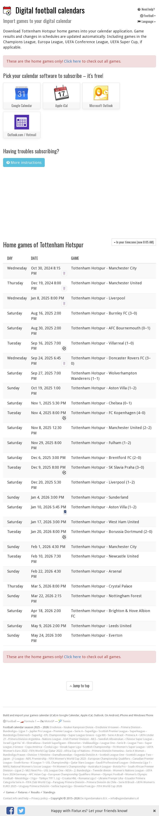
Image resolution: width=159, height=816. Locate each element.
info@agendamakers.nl (125, 798)
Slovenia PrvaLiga (84, 786)
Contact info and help (16, 798)
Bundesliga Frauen (14, 754)
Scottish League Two (138, 754)
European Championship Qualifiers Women (74, 774)
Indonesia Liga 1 (140, 762)
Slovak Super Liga (70, 746)
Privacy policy (39, 798)
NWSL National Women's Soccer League (27, 766)
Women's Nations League (128, 770)
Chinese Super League (138, 739)
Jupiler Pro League (40, 731)
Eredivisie (55, 727)
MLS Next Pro (34, 770)
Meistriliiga (21, 778)
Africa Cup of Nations (77, 750)
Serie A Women (135, 750)
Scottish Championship (97, 746)
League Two (135, 743)
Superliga (90, 731)
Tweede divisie (102, 770)
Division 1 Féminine (39, 754)
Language (146, 21)
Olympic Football (113, 774)
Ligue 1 (23, 731)
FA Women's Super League (129, 746)
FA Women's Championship (69, 766)
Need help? (146, 9)
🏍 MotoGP (47, 721)
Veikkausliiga (90, 743)
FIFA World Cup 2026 (109, 786)
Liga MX (101, 735)
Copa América (33, 746)
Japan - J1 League (13, 758)
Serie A (79, 731)
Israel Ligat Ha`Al (13, 743)
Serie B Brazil (126, 782)
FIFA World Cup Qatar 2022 (45, 750)
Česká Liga (51, 746)
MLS (93, 739)
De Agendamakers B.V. (94, 798)
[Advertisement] (79, 201)
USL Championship (57, 762)
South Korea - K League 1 (29, 762)
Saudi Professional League (112, 762)
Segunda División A (85, 754)
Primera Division (130, 727)
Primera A (131, 735)
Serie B (121, 743)
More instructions (23, 162)
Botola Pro (119, 766)
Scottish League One (112, 754)
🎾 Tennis (64, 721)
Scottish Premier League (113, 731)
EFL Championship (55, 735)
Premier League (63, 731)
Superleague (137, 731)
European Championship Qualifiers (109, 758)
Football (148, 15)
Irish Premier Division (76, 739)
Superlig (37, 735)
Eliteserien (74, 743)
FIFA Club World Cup (38, 782)
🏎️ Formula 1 (28, 721)
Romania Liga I (87, 778)
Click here (73, 61)
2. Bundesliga (82, 770)
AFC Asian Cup (37, 774)
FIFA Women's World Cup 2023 (67, 758)
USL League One (53, 770)
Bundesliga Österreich (16, 735)
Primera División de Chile (101, 782)
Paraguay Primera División (68, 782)
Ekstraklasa (33, 743)
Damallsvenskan (62, 754)
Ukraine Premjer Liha (111, 778)
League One (108, 743)
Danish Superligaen (54, 743)
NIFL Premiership (36, 758)
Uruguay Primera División (34, 786)
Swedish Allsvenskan (110, 739)
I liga (34, 778)
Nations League (51, 739)
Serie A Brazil (115, 735)
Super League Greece (81, 735)
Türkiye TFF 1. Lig (49, 778)
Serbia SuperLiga (61, 786)
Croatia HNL (69, 778)
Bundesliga (10, 731)
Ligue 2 (19, 770)
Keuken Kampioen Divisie (78, 727)
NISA (69, 770)
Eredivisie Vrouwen (107, 727)
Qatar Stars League (82, 762)
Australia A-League (99, 766)
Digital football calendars (50, 10)
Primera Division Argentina (24, 739)
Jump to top (79, 685)
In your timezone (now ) (134, 242)
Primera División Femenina (108, 750)
